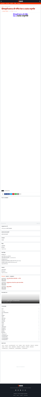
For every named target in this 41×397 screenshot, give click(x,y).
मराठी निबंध (3, 245)
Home (3, 6)
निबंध (15, 3)
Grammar (20, 311)
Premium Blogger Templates (22, 393)
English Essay (4, 248)
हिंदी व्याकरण (3, 271)
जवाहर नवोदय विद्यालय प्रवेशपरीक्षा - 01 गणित (14, 278)
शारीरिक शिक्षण (20, 327)
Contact (21, 395)
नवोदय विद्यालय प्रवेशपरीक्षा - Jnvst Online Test (9, 257)
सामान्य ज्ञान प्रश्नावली (5, 234)
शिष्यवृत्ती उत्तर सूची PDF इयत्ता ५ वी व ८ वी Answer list (9, 262)
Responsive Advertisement (21, 366)
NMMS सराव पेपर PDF (5, 263)
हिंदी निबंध (3, 247)
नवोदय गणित (20, 318)
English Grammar (4, 272)
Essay (20, 308)
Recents (7, 276)
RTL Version (26, 395)
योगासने (18, 3)
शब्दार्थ (20, 325)
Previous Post (3, 223)
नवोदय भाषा (20, 319)
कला (20, 314)
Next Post (38, 223)
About (18, 395)
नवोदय (20, 317)
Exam (20, 309)
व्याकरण (11, 3)
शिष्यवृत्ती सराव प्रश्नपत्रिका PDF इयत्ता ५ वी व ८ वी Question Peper (11, 260)
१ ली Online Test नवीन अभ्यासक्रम (7, 228)
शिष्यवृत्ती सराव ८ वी (4, 259)
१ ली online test (20, 334)
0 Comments (15, 11)
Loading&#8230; (20, 103)
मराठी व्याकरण (4, 269)
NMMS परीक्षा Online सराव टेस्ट (6, 256)
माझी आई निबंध (9, 286)
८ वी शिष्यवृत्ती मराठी (20, 339)
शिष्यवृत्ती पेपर (20, 328)
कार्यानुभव (20, 315)
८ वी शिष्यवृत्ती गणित (7, 6)
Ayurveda (7, 3)
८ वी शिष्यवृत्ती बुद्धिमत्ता (20, 338)
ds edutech (3, 3)
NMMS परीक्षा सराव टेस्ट (20, 312)
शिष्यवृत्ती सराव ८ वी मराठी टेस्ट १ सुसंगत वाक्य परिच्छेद (15, 282)
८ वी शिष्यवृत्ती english (20, 335)
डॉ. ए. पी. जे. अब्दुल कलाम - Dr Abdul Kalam (11, 300)
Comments (12, 276)
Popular (3, 276)
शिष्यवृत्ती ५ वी (4, 254)
